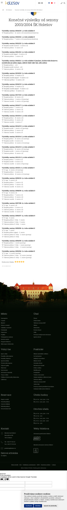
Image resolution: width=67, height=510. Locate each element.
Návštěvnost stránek (39, 365)
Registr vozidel (5, 399)
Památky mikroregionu (7, 356)
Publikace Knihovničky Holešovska (10, 377)
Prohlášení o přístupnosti (29, 464)
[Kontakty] (61, 3)
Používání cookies (45, 464)
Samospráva (4, 318)
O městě (3, 320)
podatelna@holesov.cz (10, 448)
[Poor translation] (6, 479)
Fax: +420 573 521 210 (10, 444)
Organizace (4, 332)
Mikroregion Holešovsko (7, 344)
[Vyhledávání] (64, 3)
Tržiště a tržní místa (39, 375)
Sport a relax (4, 353)
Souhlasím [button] (29, 505)
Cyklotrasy (3, 379)
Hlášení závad (37, 360)
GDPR (38, 464)
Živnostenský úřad (6, 408)
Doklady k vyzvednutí (39, 358)
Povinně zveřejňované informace (42, 334)
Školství (3, 323)
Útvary (35, 318)
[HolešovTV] (52, 3)
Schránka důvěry (38, 363)
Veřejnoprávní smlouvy (7, 337)
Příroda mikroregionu (6, 363)
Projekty (3, 334)
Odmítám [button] (38, 505)
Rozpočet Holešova (6, 341)
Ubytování (3, 367)
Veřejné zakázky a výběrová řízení (42, 377)
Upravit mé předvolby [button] (50, 505)
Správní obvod (37, 337)
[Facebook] (49, 3)
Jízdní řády (36, 384)
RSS (20, 464)
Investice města (5, 339)
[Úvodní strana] (3, 10)
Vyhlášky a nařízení (6, 327)
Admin (54, 464)
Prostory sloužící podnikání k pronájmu (44, 386)
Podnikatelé (4, 330)
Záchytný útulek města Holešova (42, 389)
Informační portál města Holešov (42, 433)
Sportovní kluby (5, 360)
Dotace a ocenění (5, 325)
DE (42, 3)
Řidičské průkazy (5, 406)
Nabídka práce (37, 370)
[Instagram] (54, 3)
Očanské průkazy (5, 401)
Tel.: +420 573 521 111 (10, 441)
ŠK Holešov (9, 10)
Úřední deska (37, 320)
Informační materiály (6, 372)
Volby (35, 332)
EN (39, 3)
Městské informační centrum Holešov (43, 445)
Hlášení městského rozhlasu (41, 353)
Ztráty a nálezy (37, 367)
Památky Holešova (6, 358)
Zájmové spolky (5, 365)
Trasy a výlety (4, 375)
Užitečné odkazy (38, 379)
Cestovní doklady (5, 404)
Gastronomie (4, 370)
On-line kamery (38, 356)
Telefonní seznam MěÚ (40, 323)
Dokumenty (36, 327)
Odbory (35, 325)
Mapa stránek (14, 464)
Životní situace (37, 330)
